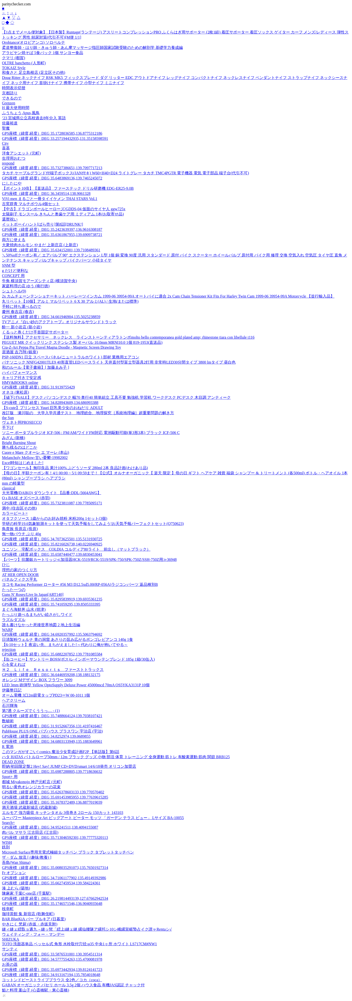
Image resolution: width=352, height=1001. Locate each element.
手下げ (8, 427)
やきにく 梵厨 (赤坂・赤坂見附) (29, 924)
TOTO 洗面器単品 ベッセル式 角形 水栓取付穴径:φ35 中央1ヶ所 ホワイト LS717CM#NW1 (79, 944)
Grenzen (8, 103)
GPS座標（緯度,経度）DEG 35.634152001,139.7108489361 (51, 250)
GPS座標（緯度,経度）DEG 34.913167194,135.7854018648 (51, 975)
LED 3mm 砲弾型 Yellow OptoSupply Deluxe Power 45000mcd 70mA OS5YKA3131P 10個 (76, 685)
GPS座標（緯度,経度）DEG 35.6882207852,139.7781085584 (52, 654)
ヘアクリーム (13, 700)
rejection (9, 649)
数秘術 (8, 721)
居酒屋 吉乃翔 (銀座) (20, 352)
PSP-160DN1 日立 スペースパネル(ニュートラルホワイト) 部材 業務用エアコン (70, 357)
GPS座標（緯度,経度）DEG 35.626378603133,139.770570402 (53, 792)
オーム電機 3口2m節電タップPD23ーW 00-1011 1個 (46, 695)
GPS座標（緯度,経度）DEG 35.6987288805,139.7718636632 (52, 771)
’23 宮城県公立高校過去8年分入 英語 (34, 118)
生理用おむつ (13, 158)
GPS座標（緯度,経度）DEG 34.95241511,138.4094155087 (50, 827)
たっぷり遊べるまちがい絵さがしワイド (37, 614)
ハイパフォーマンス (19, 372)
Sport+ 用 (10, 777)
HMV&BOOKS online (20, 382)
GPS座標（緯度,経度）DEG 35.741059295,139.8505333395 (51, 604)
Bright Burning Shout (19, 443)
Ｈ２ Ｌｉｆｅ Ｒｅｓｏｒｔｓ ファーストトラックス (53, 669)
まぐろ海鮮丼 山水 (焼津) (24, 609)
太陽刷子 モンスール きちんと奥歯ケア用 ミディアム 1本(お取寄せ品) (63, 214)
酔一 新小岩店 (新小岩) (22, 327)
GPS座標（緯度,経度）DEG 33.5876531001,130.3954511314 (52, 954)
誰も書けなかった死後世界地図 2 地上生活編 (41, 625)
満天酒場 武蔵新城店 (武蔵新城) (29, 807)
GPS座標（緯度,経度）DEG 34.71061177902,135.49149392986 (54, 878)
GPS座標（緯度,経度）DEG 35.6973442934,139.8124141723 (52, 970)
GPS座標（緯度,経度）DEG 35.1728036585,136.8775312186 (52, 133)
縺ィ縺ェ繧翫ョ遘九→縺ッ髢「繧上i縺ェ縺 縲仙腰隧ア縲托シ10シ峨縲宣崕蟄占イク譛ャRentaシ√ (87, 929)
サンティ (10, 949)
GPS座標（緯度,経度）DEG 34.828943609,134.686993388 (50, 402)
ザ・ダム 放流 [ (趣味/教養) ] (26, 857)
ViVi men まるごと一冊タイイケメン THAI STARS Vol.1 (49, 199)
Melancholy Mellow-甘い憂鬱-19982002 (35, 458)
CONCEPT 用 (13, 276)
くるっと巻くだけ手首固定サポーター (35, 332)
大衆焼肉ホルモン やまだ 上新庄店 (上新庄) (40, 245)
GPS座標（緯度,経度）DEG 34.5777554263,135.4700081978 (52, 959)
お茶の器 (10, 964)
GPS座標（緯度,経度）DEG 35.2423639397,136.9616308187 (52, 229)
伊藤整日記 (12, 690)
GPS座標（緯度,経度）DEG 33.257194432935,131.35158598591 (55, 138)
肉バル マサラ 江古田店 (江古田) (30, 832)
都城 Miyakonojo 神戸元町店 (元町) (32, 782)
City (5, 143)
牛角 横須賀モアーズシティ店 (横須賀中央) (39, 281)
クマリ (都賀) (13, 58)
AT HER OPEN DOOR (20, 575)
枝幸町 (8, 909)
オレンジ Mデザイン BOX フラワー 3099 (37, 680)
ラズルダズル (13, 620)
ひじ (6, 565)
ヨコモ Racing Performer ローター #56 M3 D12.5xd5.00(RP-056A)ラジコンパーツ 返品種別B (80, 584)
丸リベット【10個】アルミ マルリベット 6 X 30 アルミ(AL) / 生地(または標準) (70, 301)
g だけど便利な (15, 270)
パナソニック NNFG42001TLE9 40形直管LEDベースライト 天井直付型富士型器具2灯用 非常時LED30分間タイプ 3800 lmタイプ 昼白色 (119, 362)
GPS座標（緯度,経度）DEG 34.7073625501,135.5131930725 (52, 539)
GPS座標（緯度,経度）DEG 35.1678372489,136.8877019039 (52, 802)
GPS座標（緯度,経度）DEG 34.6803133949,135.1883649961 (52, 741)
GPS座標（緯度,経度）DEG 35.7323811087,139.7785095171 (52, 503)
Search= (8, 823)
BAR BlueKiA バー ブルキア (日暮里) (34, 919)
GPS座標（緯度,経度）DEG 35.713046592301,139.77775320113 (55, 837)
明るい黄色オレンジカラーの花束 (31, 787)
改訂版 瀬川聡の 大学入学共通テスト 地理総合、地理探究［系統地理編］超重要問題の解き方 (88, 413)
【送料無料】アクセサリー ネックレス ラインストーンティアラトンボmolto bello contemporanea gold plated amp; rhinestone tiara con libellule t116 (128, 337)
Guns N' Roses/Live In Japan (33, 594)
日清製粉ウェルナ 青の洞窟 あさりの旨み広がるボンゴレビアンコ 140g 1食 (67, 639)
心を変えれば (13, 664)
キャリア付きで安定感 (21, 378)
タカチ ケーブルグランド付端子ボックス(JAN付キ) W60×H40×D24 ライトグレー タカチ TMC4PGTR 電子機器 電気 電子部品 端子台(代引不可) (125, 173)
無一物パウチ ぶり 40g (21, 534)
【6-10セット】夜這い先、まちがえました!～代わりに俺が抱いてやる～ (65, 645)
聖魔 (6, 128)
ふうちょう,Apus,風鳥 (21, 113)
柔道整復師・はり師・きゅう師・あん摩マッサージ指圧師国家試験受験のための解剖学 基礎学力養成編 (92, 47)
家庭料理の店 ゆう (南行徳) (26, 286)
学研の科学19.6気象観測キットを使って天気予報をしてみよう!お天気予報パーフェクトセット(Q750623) (93, 524)
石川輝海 (10, 705)
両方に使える (13, 240)
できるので (12, 98)
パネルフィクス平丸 (19, 579)
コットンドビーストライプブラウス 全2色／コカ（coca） (52, 980)
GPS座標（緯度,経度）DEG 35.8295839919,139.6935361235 (52, 599)
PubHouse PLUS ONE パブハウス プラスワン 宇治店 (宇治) (52, 731)
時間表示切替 (13, 88)
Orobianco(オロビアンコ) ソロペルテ (33, 42)
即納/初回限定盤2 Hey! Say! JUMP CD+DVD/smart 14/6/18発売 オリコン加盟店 (69, 766)
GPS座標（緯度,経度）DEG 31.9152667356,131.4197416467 (52, 726)
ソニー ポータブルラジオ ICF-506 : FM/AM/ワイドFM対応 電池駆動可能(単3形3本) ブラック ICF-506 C (91, 433)
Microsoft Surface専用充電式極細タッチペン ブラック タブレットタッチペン (68, 852)
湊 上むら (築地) (16, 888)
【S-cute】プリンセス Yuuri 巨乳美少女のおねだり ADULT (52, 408)
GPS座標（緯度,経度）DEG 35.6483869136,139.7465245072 (52, 178)
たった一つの (13, 590)
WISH (7, 842)
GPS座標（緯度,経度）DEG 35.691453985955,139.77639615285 (55, 797)
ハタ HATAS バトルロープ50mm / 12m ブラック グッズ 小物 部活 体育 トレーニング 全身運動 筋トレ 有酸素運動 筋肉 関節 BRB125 (116, 757)
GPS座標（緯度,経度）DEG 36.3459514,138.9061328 (46, 193)
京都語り (10, 93)
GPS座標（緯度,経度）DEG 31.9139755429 (38, 387)
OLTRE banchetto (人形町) (24, 63)
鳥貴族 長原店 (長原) (20, 529)
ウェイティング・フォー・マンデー (33, 934)
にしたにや (12, 183)
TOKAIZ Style (13, 68)
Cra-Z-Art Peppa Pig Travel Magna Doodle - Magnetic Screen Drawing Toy (61, 347)
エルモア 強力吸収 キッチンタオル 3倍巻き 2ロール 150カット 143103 (62, 813)
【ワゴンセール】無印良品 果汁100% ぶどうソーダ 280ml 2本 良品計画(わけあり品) (75, 468)
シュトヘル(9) (14, 291)
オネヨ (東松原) (15, 392)
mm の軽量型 (13, 483)
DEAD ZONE (13, 762)
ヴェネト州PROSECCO (22, 422)
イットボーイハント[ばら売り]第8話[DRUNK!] (42, 224)
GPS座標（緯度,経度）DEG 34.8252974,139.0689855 (46, 736)
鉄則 (6, 847)
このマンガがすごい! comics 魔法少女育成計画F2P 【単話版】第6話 (60, 752)
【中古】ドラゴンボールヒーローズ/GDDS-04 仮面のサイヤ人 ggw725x (63, 209)
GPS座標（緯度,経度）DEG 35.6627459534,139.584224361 (51, 883)
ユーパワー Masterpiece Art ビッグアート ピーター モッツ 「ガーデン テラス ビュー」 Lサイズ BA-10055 (93, 818)
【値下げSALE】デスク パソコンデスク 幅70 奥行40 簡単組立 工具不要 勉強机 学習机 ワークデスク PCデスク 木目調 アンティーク (116, 397)
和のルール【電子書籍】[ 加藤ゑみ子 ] (35, 367)
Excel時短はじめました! (23, 463)
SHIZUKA (10, 939)
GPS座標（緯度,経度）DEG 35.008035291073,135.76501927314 (55, 868)
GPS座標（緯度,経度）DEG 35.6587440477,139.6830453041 (52, 554)
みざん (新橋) (13, 438)
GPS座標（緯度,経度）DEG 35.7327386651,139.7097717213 (52, 168)
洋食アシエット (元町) (21, 153)
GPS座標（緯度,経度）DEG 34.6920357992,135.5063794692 (52, 634)
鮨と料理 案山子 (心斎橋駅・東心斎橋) (35, 990)
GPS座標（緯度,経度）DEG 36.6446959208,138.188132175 (51, 675)
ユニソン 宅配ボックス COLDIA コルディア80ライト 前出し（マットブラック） (76, 549)
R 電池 (7, 747)
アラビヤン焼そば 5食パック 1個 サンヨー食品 (42, 53)
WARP (7, 630)
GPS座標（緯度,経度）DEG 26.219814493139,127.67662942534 (55, 898)
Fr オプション (14, 873)
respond (8, 163)
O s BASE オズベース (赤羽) (26, 498)
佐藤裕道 (10, 123)
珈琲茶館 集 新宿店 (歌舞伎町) (28, 914)
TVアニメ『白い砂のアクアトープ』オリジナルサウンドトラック (59, 322)
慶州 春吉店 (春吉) (18, 312)
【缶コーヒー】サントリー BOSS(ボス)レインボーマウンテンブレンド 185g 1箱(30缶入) (78, 659)
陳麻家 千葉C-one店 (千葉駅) (26, 893)
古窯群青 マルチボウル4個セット (31, 204)
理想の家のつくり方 (19, 570)
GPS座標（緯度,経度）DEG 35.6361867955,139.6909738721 (52, 235)
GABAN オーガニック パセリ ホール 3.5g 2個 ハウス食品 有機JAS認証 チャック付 (73, 985)
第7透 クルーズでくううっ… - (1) (31, 711)
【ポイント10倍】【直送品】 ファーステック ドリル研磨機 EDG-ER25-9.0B (68, 188)
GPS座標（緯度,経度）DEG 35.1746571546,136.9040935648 (52, 903)
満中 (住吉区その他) (19, 508)
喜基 (6, 148)
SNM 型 (8, 265)
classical (8, 488)
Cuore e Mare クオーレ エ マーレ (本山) (35, 452)
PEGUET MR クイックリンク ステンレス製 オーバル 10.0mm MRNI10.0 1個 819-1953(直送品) (82, 342)
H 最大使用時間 (15, 108)
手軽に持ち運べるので (21, 306)
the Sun (8, 418)
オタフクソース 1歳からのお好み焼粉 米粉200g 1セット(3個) (54, 518)
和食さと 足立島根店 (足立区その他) (33, 72)
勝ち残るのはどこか (19, 447)
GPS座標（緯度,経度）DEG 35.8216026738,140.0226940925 (52, 544)
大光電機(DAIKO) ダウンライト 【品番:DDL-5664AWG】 (51, 493)
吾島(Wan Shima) (16, 862)
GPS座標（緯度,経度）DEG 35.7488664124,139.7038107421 (52, 716)
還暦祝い (10, 219)
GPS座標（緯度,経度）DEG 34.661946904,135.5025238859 (51, 317)
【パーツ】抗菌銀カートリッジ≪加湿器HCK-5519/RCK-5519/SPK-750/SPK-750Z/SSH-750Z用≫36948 (89, 559)
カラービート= (15, 513)
